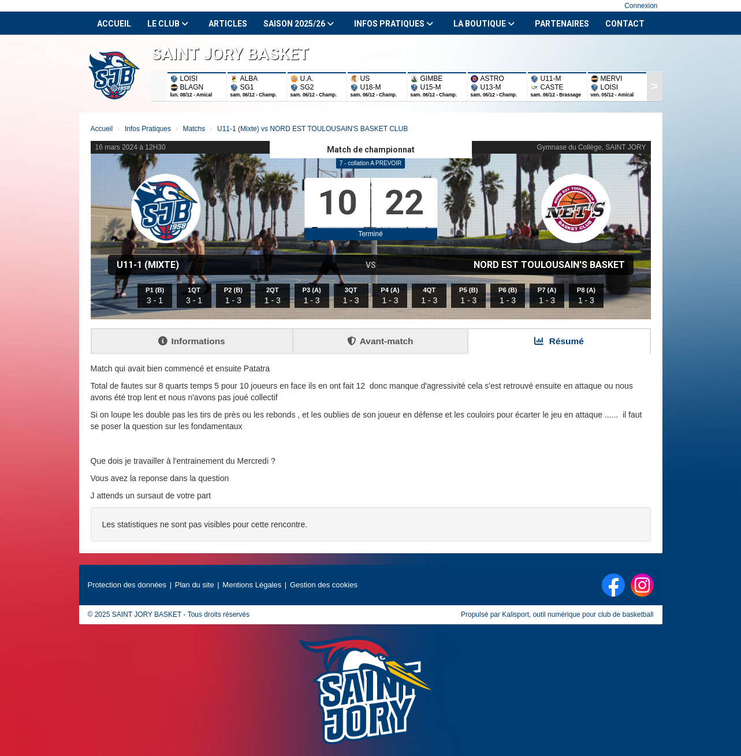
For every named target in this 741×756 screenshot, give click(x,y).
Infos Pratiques (393, 23)
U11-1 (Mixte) (148, 264)
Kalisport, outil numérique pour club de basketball (577, 614)
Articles (227, 23)
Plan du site (194, 584)
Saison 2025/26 (298, 23)
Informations (191, 341)
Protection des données (127, 584)
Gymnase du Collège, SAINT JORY (591, 147)
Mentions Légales (251, 584)
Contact (625, 23)
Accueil (114, 23)
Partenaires (562, 23)
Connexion (640, 6)
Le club (167, 23)
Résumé (559, 341)
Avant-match (380, 341)
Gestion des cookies (324, 584)
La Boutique (484, 23)
